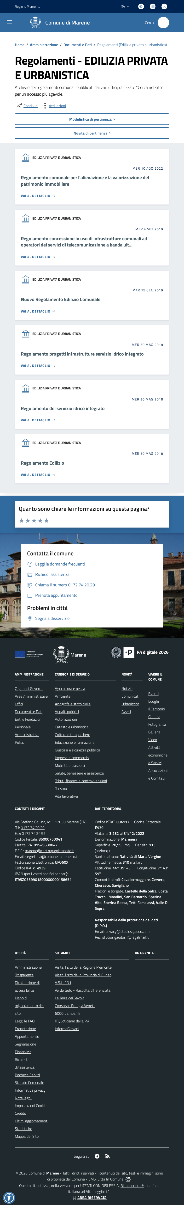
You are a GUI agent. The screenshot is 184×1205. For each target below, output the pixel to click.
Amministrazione (44, 45)
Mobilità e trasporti (70, 765)
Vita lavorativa (66, 796)
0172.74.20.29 (33, 827)
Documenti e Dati (77, 45)
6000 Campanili (67, 1013)
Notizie (126, 688)
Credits (20, 1113)
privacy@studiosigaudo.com (127, 931)
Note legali (23, 1098)
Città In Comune (110, 1179)
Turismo (61, 788)
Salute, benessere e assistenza (79, 773)
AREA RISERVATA (89, 1197)
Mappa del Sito (27, 1136)
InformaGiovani (67, 1029)
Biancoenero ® (132, 1185)
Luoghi (153, 701)
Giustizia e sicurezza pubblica (77, 750)
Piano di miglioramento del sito (29, 1005)
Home (19, 45)
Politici (20, 742)
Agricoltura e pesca (70, 688)
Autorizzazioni (66, 719)
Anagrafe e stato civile (73, 704)
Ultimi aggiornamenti (31, 1121)
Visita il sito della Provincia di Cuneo (83, 975)
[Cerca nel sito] (163, 22)
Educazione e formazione (74, 742)
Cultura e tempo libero (72, 735)
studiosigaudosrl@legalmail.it (125, 937)
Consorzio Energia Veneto (75, 1005)
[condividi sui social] (27, 106)
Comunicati (130, 696)
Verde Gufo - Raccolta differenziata (82, 990)
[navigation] (9, 22)
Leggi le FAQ (25, 1021)
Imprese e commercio (72, 758)
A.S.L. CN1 (63, 982)
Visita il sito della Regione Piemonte (83, 967)
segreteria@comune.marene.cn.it (51, 856)
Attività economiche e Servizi (157, 755)
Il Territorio (156, 709)
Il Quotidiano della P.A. (72, 1021)
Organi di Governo (29, 688)
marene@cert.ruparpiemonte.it (49, 851)
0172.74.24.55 (34, 833)
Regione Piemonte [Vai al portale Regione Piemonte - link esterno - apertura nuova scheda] (27, 6)
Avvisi (126, 711)
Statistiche (23, 1128)
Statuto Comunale (29, 1082)
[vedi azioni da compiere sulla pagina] (53, 106)
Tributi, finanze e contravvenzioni (81, 781)
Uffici (19, 704)
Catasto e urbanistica (71, 727)
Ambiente (62, 696)
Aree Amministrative (31, 696)
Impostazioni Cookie (30, 1105)
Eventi (153, 693)
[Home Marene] (58, 23)
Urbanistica (130, 704)
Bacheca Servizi (27, 1075)
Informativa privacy (30, 1090)
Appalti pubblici (67, 711)
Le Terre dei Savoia (69, 998)
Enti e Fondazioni (28, 719)
